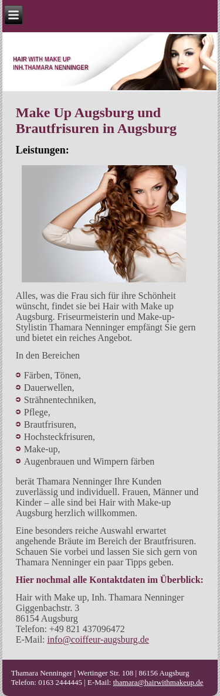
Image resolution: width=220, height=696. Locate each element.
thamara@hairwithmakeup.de (158, 682)
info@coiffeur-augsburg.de (98, 639)
